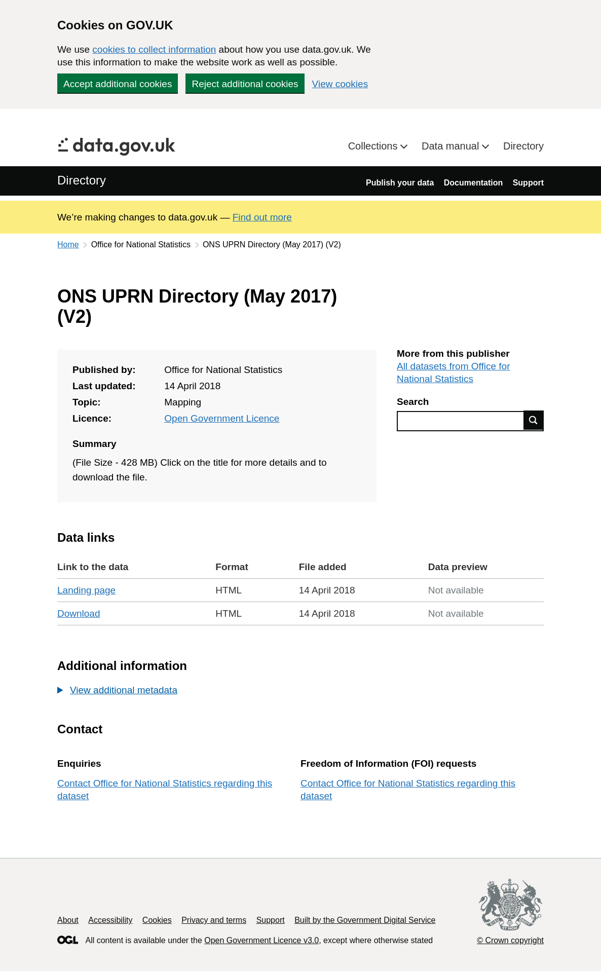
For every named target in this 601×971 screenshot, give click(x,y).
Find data (533, 420)
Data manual (452, 146)
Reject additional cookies (245, 84)
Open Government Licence (221, 418)
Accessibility (110, 920)
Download (78, 613)
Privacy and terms (213, 920)
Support (528, 182)
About (68, 920)
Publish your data (400, 182)
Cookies (157, 920)
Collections (374, 146)
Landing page (86, 590)
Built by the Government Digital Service (364, 920)
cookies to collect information (154, 49)
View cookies (340, 84)
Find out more (262, 217)
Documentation (473, 182)
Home (68, 244)
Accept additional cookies (117, 84)
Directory (523, 146)
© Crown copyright (510, 940)
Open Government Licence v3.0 (261, 940)
